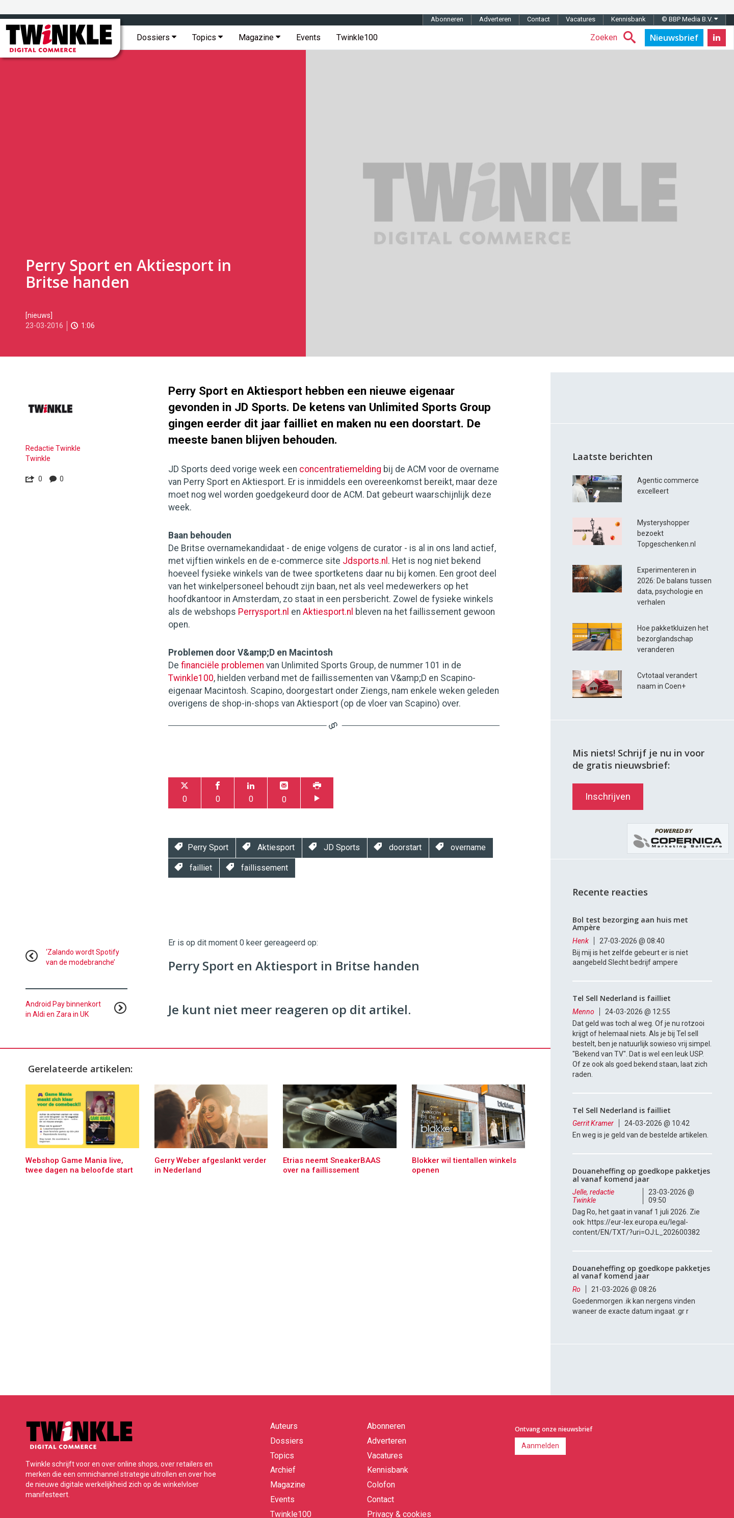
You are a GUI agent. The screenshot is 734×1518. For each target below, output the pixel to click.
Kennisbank (628, 19)
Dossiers (156, 37)
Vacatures (580, 19)
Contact (538, 19)
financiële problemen (222, 665)
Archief (283, 1470)
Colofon (381, 1484)
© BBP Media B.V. (690, 19)
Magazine (259, 37)
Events (308, 37)
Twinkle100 (357, 37)
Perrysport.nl (263, 612)
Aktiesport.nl (328, 612)
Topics (207, 37)
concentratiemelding (340, 469)
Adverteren (495, 19)
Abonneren (447, 19)
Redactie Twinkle (53, 448)
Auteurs (284, 1426)
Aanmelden (540, 1446)
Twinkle (37, 458)
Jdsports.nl (365, 561)
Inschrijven (608, 796)
